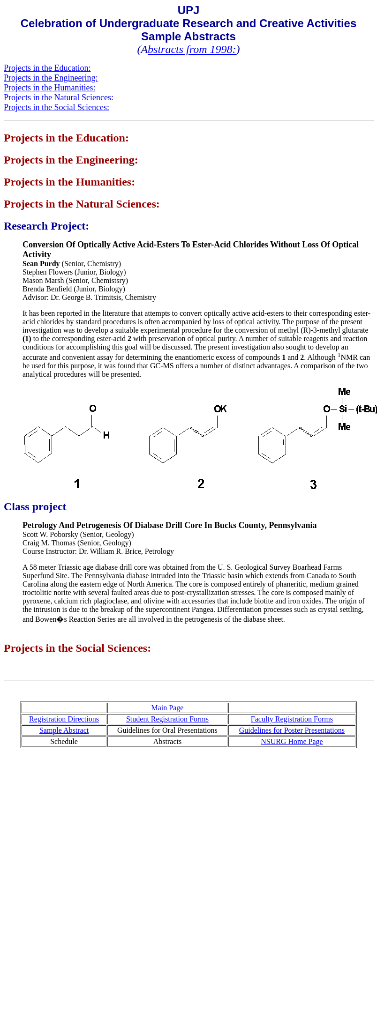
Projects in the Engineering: (51, 77)
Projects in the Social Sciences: (56, 107)
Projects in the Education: (47, 68)
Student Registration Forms (167, 719)
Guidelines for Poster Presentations (292, 730)
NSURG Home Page (292, 741)
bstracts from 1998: (192, 49)
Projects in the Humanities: (49, 87)
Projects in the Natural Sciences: (58, 97)
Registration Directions (64, 719)
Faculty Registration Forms (292, 719)
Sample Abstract (64, 730)
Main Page (167, 708)
